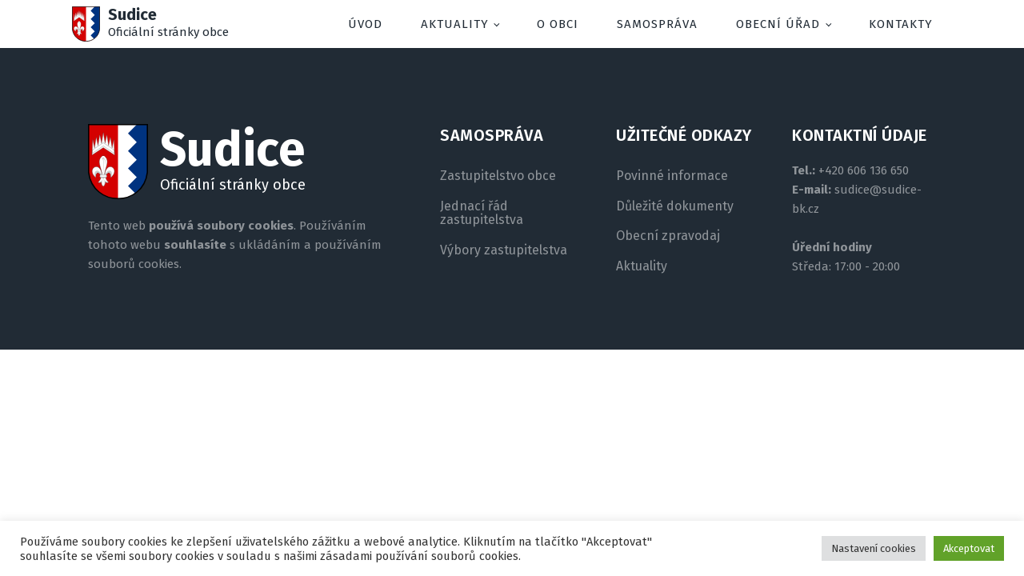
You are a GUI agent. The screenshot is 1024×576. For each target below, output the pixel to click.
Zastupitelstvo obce (498, 176)
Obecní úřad (778, 24)
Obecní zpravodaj (668, 236)
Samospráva (657, 24)
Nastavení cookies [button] (873, 548)
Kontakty (901, 24)
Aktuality (455, 24)
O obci (557, 24)
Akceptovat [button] (968, 548)
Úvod (365, 24)
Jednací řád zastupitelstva (481, 213)
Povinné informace (672, 176)
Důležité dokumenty (675, 206)
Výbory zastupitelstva (503, 250)
